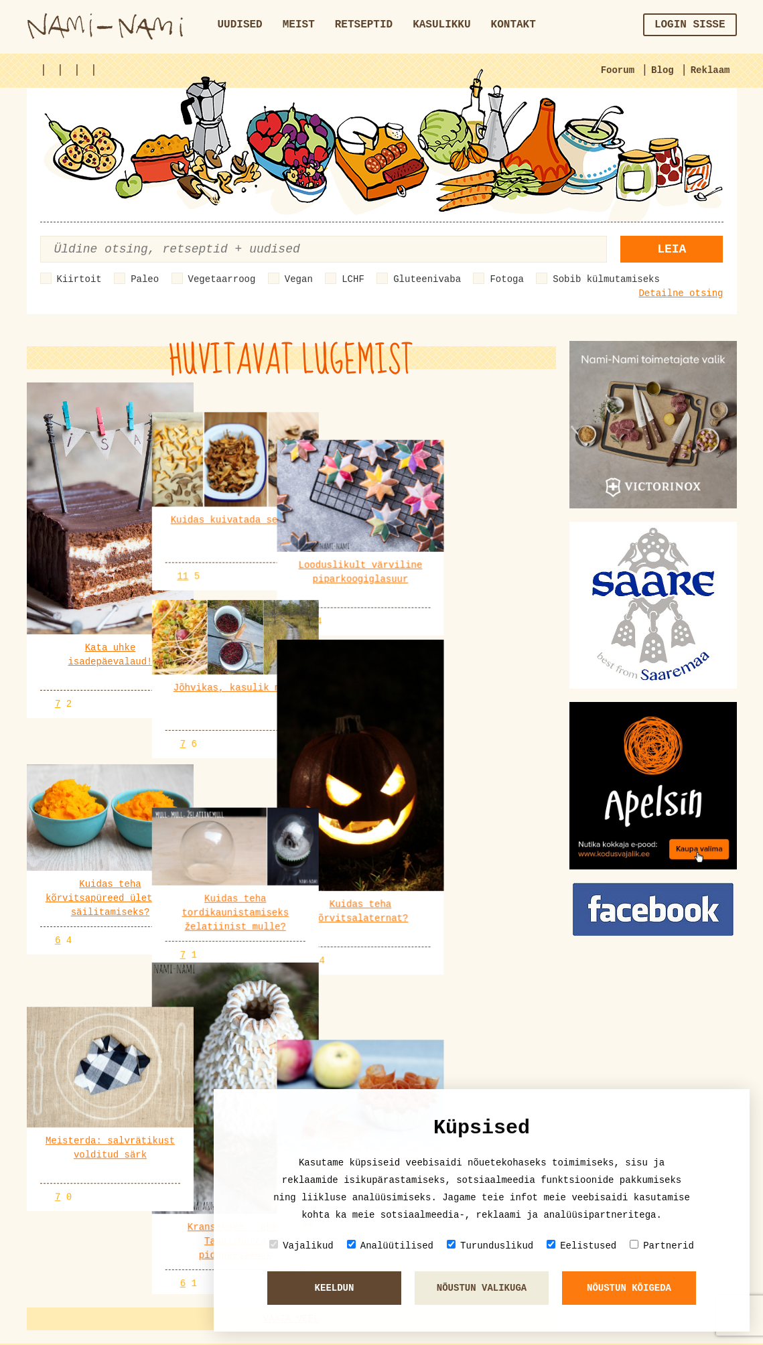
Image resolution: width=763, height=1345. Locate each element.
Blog (662, 70)
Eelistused (581, 1245)
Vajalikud (301, 1245)
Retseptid (364, 25)
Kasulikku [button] (441, 25)
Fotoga (506, 279)
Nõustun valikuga (482, 1288)
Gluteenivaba (427, 279)
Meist (299, 25)
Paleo (145, 279)
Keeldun (334, 1288)
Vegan (299, 279)
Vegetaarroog (222, 279)
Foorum (617, 70)
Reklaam (710, 70)
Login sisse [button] (689, 25)
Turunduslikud (490, 1245)
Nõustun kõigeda (629, 1288)
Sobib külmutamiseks (606, 279)
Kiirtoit (79, 279)
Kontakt (513, 25)
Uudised (240, 25)
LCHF (353, 279)
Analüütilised (390, 1245)
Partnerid (662, 1245)
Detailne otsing (680, 293)
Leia (671, 249)
